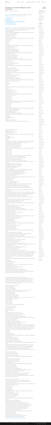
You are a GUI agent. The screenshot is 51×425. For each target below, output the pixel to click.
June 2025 (40, 41)
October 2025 (41, 35)
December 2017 (41, 142)
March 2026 (41, 27)
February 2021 (41, 110)
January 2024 (41, 66)
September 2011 (41, 255)
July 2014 (40, 205)
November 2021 (41, 102)
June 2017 (40, 151)
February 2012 (41, 249)
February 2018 (41, 139)
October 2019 (41, 122)
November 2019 (41, 121)
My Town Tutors (7, 14)
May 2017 (40, 153)
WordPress (27, 423)
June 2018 (40, 133)
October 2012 (41, 237)
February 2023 (41, 81)
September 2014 (41, 202)
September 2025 (41, 37)
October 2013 (41, 219)
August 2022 (41, 90)
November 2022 (41, 86)
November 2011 (41, 254)
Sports (19, 15)
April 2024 (40, 61)
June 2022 (40, 93)
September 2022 (41, 89)
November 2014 (41, 199)
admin (7, 10)
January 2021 (41, 112)
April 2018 (40, 136)
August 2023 (41, 73)
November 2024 (41, 50)
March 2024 (41, 63)
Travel (13, 15)
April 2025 (40, 44)
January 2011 (41, 260)
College (24, 15)
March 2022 (41, 98)
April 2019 (40, 130)
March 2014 (41, 211)
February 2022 (41, 99)
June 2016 (40, 170)
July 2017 (40, 150)
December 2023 (41, 67)
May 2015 (40, 190)
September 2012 (41, 239)
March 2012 (41, 248)
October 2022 (41, 87)
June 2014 (40, 206)
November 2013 (41, 217)
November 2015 (41, 180)
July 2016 (40, 168)
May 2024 (40, 60)
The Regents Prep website (9, 27)
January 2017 (41, 159)
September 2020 (41, 113)
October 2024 (41, 52)
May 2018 (40, 135)
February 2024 (41, 64)
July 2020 (40, 115)
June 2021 (40, 105)
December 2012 (41, 234)
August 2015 (41, 185)
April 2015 (40, 191)
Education (7, 15)
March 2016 (41, 174)
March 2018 (41, 138)
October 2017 (41, 145)
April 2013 (40, 228)
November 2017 (41, 144)
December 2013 (41, 216)
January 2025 (41, 47)
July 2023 (40, 75)
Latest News (16, 10)
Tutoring (16, 15)
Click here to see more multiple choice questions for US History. (15, 417)
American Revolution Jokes (10, 22)
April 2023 (40, 78)
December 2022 (41, 84)
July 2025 (40, 40)
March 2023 (41, 79)
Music (21, 15)
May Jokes (40, 15)
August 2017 (41, 148)
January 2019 (41, 131)
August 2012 (41, 240)
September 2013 (41, 220)
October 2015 (41, 182)
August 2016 (41, 167)
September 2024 (41, 53)
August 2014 (41, 203)
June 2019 (40, 127)
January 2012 (41, 251)
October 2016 (41, 164)
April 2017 (40, 154)
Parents (11, 15)
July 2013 (40, 223)
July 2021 (40, 104)
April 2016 (40, 173)
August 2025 (41, 38)
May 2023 (40, 76)
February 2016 (41, 176)
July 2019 (40, 125)
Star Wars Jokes (41, 16)
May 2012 (40, 245)
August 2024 (41, 55)
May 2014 (40, 208)
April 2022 (40, 96)
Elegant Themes (17, 423)
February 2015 (41, 194)
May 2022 (40, 95)
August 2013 (41, 222)
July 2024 (40, 56)
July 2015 (40, 187)
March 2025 (41, 46)
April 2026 (40, 26)
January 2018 (41, 141)
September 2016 (41, 165)
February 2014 (41, 213)
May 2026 (40, 24)
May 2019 (40, 128)
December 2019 (41, 119)
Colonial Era (7, 168)
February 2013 (41, 231)
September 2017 (41, 147)
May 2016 (40, 171)
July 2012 (40, 242)
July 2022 (40, 92)
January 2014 (41, 214)
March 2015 (41, 193)
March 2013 (41, 229)
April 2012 (40, 246)
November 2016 (41, 162)
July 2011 (40, 257)
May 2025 (40, 43)
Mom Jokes (41, 20)
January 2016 (41, 177)
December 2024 (41, 49)
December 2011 (41, 252)
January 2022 (41, 101)
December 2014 (41, 197)
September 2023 (41, 72)
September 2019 (41, 124)
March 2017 (41, 156)
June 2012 (40, 243)
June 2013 (40, 225)
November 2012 (41, 236)
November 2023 (41, 69)
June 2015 (40, 188)
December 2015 (41, 179)
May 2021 (40, 107)
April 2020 (40, 118)
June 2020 (40, 116)
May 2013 (40, 226)
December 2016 (41, 161)
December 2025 (41, 32)
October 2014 (41, 200)
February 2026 (41, 29)
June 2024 (40, 58)
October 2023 (41, 70)
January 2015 (41, 196)
